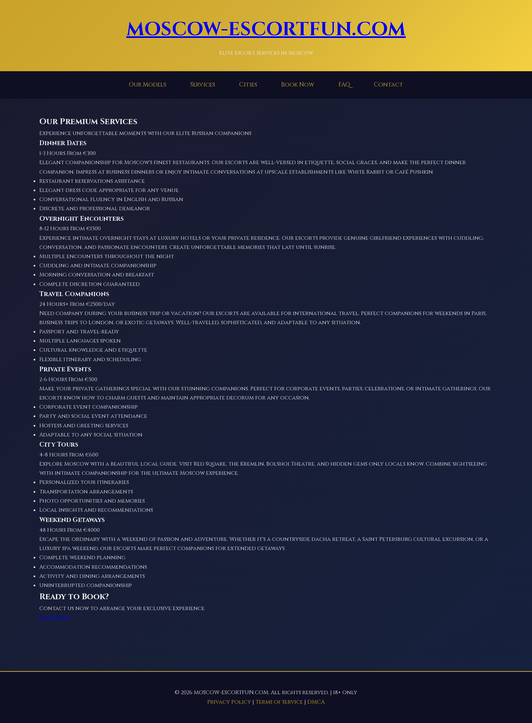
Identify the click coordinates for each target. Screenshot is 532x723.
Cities (248, 85)
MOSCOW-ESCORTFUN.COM (266, 29)
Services (202, 85)
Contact (388, 85)
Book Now (297, 85)
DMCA (316, 702)
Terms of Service (279, 702)
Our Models (147, 85)
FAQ (344, 85)
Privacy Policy (229, 702)
